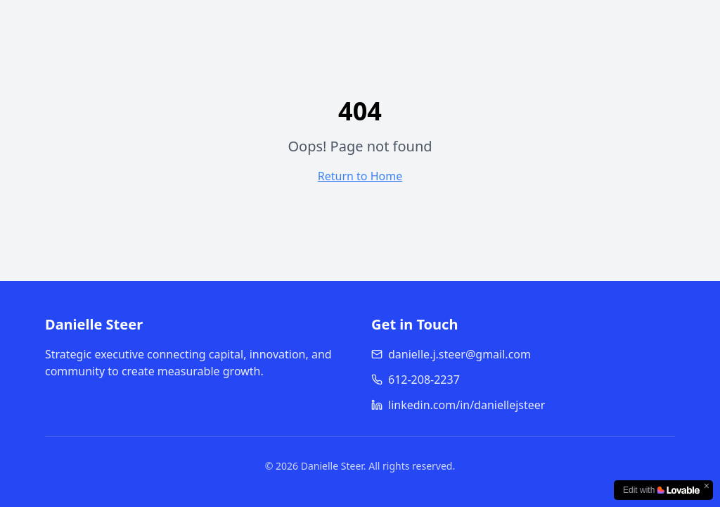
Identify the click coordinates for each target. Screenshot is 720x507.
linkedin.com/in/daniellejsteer (458, 405)
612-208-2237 (415, 379)
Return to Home (360, 176)
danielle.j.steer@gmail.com (451, 354)
